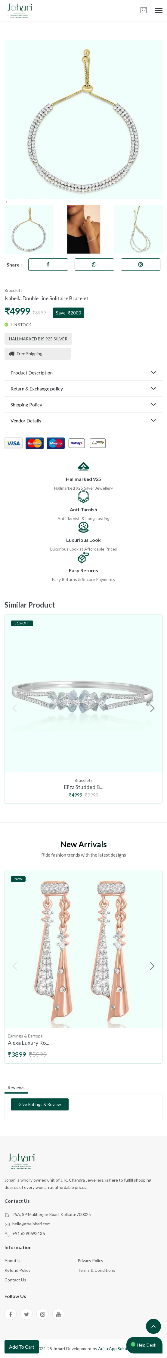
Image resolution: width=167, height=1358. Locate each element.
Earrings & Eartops (25, 1035)
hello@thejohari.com (31, 1223)
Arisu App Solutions (116, 1348)
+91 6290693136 (28, 1233)
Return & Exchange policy (37, 388)
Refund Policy (17, 1270)
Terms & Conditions (96, 1270)
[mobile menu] (158, 10)
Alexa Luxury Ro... (28, 1042)
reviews (16, 1087)
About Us (14, 1260)
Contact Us (15, 1279)
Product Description (32, 372)
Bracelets (14, 290)
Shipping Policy (26, 404)
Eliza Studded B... (84, 787)
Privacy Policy (90, 1260)
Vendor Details (26, 420)
